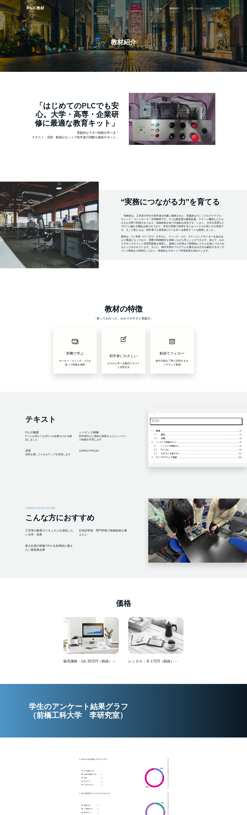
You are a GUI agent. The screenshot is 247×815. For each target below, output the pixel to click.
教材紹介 (174, 8)
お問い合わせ (195, 8)
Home (158, 8)
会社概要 (215, 8)
